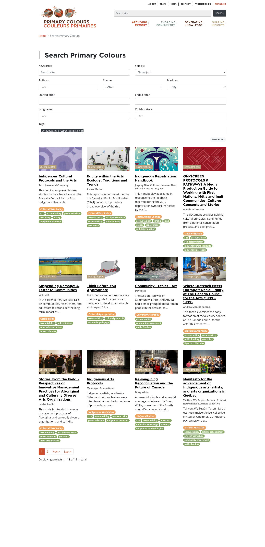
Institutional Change (148, 216)
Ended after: (142, 95)
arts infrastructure (115, 217)
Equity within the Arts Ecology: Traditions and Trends (107, 180)
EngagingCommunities (165, 23)
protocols (63, 436)
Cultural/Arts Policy (51, 209)
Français (220, 4)
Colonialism (47, 318)
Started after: (47, 95)
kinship (157, 220)
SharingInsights (218, 23)
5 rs (41, 213)
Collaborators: (144, 109)
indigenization (65, 323)
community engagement (148, 323)
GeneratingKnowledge (193, 23)
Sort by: (140, 66)
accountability (54, 213)
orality (57, 217)
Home (42, 36)
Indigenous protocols (50, 221)
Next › (56, 451)
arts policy (45, 217)
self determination (145, 229)
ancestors (166, 420)
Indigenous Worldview (101, 412)
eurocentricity (95, 221)
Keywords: (45, 66)
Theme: (107, 80)
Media (173, 4)
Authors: (44, 80)
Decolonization (193, 233)
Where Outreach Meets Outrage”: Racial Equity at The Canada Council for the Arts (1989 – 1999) (203, 294)
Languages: (46, 109)
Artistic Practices (194, 427)
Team (163, 4)
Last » (67, 451)
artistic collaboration (212, 431)
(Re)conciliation (146, 416)
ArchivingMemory (139, 23)
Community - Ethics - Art (156, 286)
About (152, 4)
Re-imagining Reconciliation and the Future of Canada (154, 383)
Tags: (42, 124)
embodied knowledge (147, 424)
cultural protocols (115, 318)
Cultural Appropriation (102, 314)
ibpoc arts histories (194, 343)
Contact (185, 4)
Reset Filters (218, 139)
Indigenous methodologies (197, 245)
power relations (72, 213)
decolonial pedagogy (98, 322)
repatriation (152, 224)
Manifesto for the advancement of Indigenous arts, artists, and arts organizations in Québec (204, 387)
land (166, 220)
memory (165, 424)
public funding (113, 221)
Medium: (172, 80)
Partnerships (203, 4)
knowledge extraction (51, 327)
